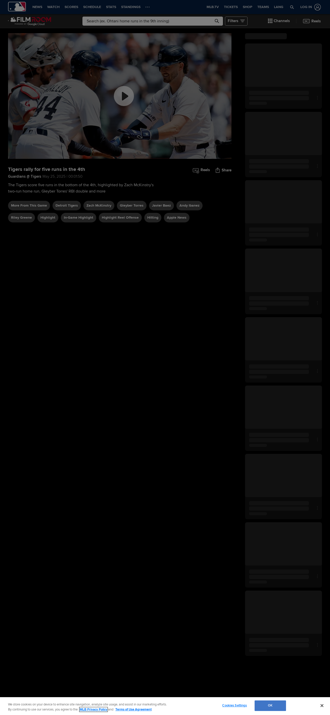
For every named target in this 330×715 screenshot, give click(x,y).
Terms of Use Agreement (133, 709)
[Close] (321, 705)
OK (270, 705)
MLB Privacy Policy (93, 709)
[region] (165, 706)
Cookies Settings (234, 705)
